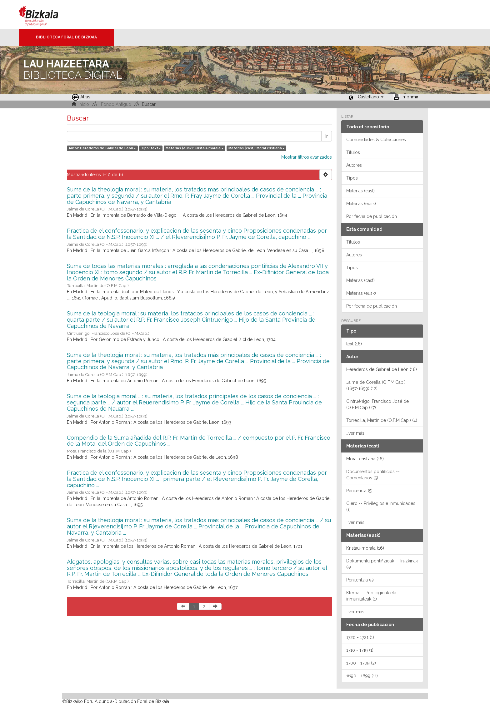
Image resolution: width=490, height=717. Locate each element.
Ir (326, 136)
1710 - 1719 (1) (359, 650)
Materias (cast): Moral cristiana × (256, 148)
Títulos (353, 152)
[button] (370, 97)
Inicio (83, 104)
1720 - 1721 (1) (360, 637)
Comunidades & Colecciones (376, 139)
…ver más (355, 433)
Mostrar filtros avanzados (306, 157)
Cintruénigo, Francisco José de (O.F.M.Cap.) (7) (377, 404)
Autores (354, 165)
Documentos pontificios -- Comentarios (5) (373, 474)
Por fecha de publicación (371, 216)
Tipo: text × (151, 148)
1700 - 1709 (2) (361, 662)
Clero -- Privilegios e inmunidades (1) (380, 506)
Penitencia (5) (359, 490)
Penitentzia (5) (360, 579)
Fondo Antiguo (116, 104)
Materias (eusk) (361, 203)
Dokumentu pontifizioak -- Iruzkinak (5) (382, 564)
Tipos (352, 178)
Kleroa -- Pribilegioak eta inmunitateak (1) (371, 595)
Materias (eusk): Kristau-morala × (194, 148)
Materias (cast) (360, 190)
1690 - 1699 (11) (362, 675)
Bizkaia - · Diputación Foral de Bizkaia (45, 14)
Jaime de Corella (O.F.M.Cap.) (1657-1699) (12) (376, 385)
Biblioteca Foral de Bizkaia (66, 37)
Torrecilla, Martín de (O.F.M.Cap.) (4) (381, 420)
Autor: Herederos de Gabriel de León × (102, 148)
